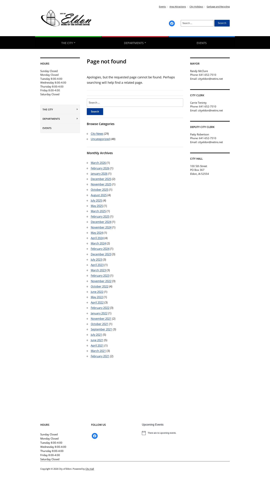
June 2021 (97, 340)
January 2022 (99, 313)
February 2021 (100, 356)
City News (97, 134)
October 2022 (99, 286)
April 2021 (97, 345)
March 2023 (98, 270)
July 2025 (96, 200)
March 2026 (98, 163)
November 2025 (101, 184)
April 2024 (97, 238)
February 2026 (100, 168)
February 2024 (100, 249)
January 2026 (99, 174)
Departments (134, 43)
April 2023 (97, 265)
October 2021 (99, 324)
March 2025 (98, 211)
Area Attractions (177, 6)
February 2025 (100, 216)
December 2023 (101, 254)
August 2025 (99, 195)
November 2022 (101, 281)
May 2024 (97, 233)
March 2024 (98, 243)
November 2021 (101, 319)
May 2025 (97, 206)
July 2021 (96, 335)
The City (67, 43)
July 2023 (96, 259)
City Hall (89, 468)
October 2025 (99, 190)
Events (162, 6)
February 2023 (100, 275)
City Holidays (196, 6)
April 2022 (97, 302)
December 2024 (101, 222)
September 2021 (101, 329)
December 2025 (101, 179)
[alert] (186, 433)
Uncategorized (100, 139)
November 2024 (101, 227)
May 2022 (97, 297)
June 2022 (97, 292)
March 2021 (98, 351)
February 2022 (100, 308)
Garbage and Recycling (218, 6)
